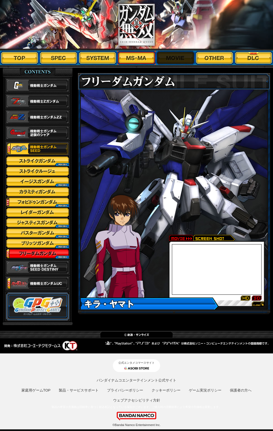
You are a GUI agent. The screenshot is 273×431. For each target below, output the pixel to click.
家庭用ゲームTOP (36, 390)
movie (181, 238)
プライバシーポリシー (125, 390)
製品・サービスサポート (79, 390)
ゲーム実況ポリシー (205, 390)
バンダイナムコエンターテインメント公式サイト (136, 380)
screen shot (214, 238)
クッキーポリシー (166, 390)
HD (246, 298)
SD (257, 298)
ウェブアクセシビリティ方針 (136, 400)
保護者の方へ (241, 390)
